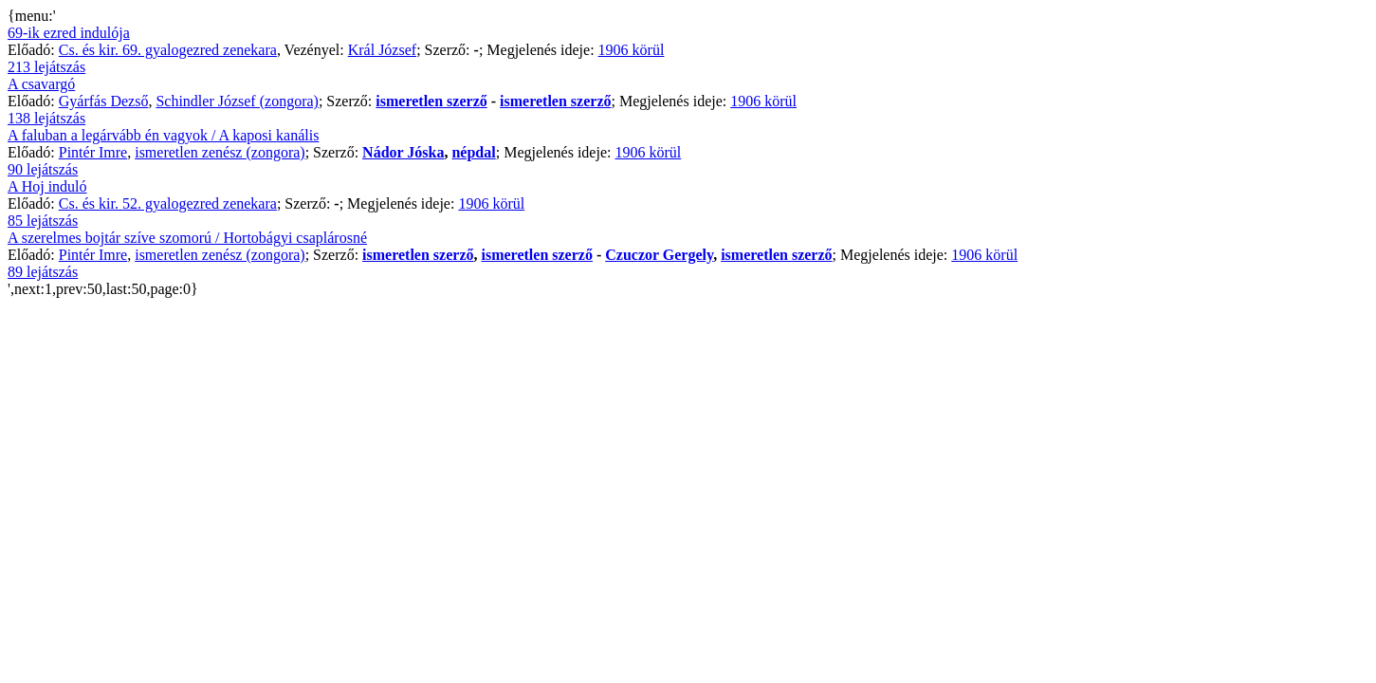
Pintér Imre (93, 152)
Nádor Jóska (403, 152)
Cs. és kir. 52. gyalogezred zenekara (168, 203)
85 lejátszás (43, 220)
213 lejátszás (46, 67)
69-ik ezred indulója (69, 33)
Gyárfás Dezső (104, 101)
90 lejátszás (43, 169)
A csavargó (41, 84)
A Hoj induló (47, 186)
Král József (382, 50)
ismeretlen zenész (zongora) (219, 152)
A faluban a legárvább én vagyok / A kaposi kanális (163, 135)
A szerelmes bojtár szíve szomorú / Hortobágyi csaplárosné (187, 238)
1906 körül (631, 50)
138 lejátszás (46, 118)
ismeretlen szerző (431, 101)
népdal (473, 152)
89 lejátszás (43, 272)
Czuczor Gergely (659, 255)
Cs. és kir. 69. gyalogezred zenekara (168, 50)
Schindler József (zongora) (237, 101)
